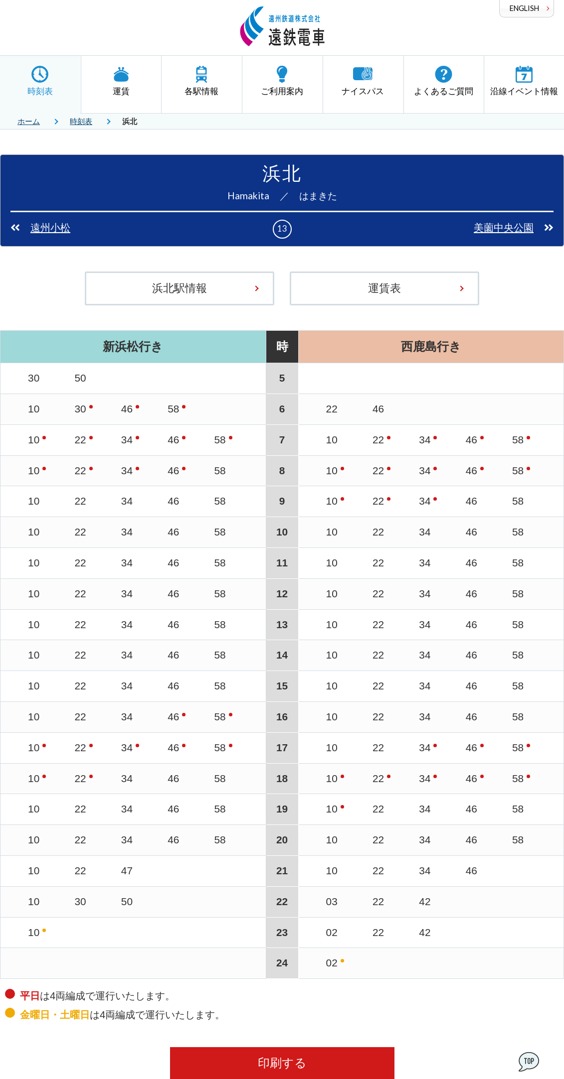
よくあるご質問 (443, 81)
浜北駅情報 (179, 288)
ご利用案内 (282, 81)
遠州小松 (50, 227)
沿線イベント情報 (524, 81)
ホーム (28, 121)
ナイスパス (363, 81)
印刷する (282, 1063)
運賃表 (384, 288)
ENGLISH (524, 8)
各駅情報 (201, 81)
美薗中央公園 (504, 227)
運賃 (121, 81)
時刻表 (40, 81)
